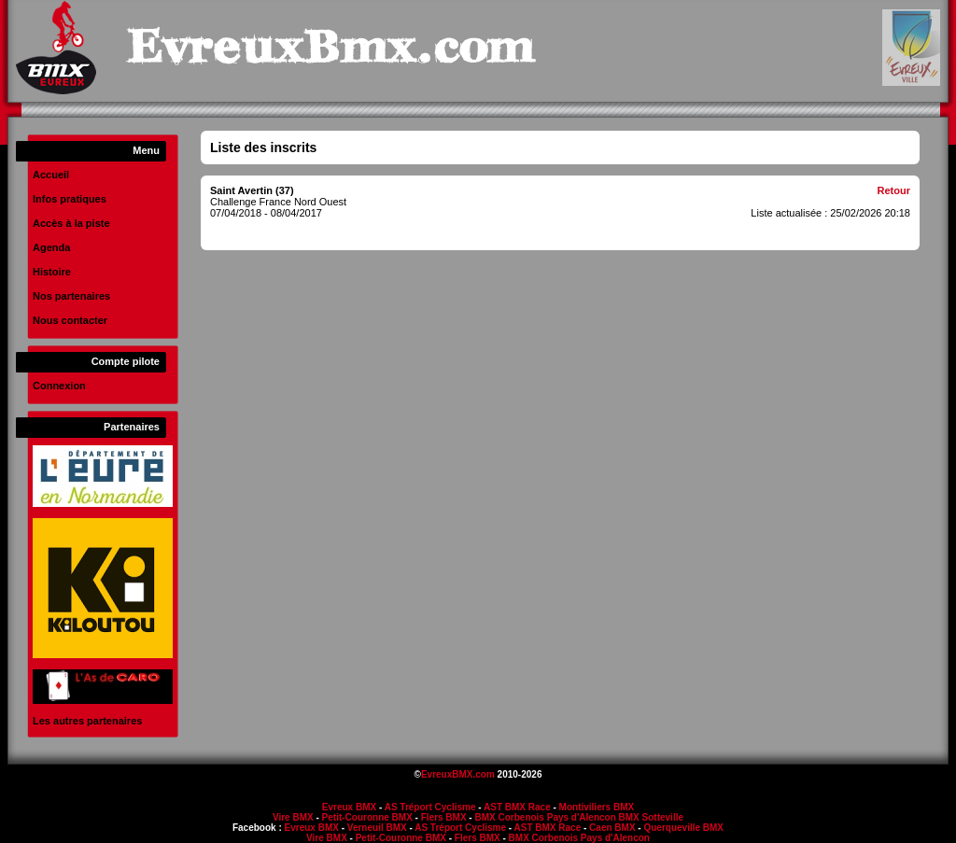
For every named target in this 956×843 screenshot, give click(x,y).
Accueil (51, 174)
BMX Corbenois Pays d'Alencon (544, 817)
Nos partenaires (71, 296)
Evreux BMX (349, 807)
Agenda (51, 247)
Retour (894, 190)
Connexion (59, 385)
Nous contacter (70, 320)
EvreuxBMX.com (458, 774)
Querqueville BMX (683, 827)
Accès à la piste (71, 223)
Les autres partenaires (87, 720)
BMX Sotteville (651, 817)
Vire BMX (293, 817)
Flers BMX (444, 817)
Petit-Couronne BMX (367, 817)
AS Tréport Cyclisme (430, 807)
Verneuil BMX (377, 827)
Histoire (52, 271)
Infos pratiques (69, 198)
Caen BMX (612, 827)
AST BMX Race (517, 807)
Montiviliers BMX (597, 807)
